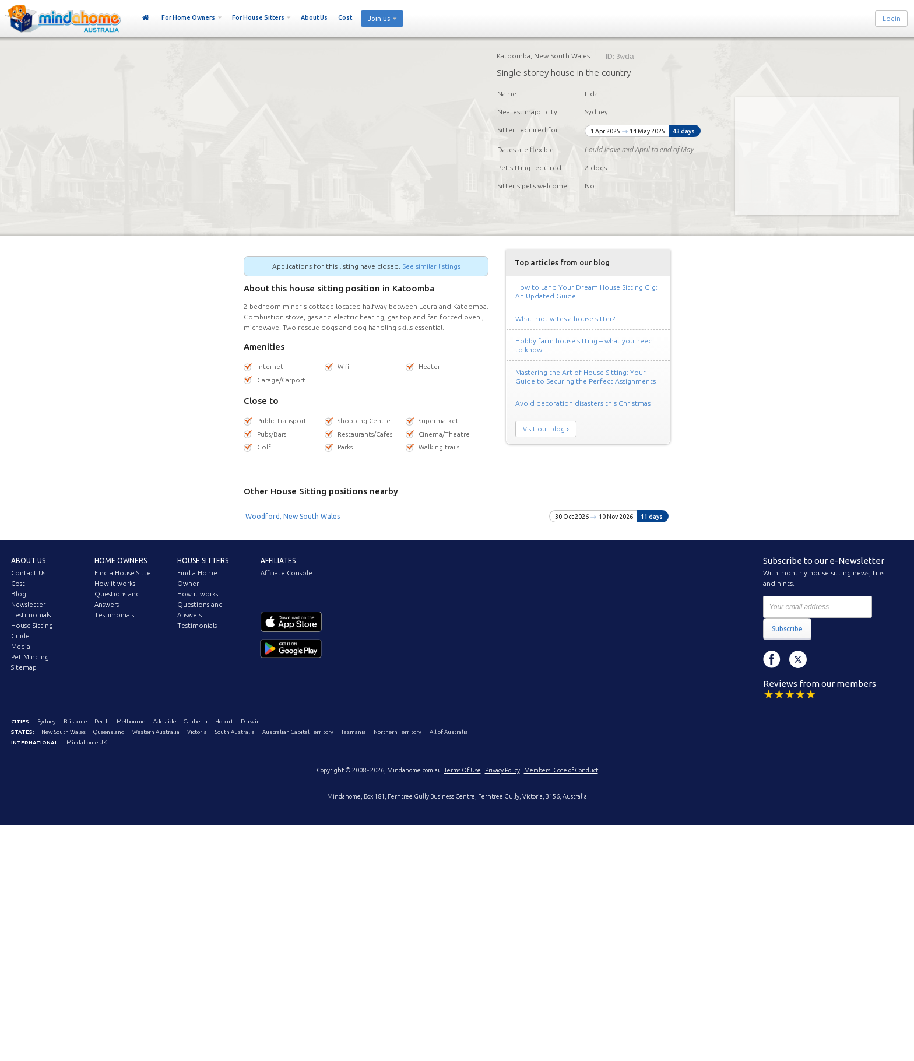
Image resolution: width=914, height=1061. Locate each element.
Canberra (196, 721)
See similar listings (431, 266)
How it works (114, 583)
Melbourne (131, 721)
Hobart (224, 721)
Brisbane (75, 721)
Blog (18, 594)
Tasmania (353, 732)
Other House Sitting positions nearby (321, 491)
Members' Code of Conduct (561, 770)
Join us (379, 18)
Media (20, 646)
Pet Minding (30, 657)
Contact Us (28, 573)
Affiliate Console (286, 573)
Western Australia (156, 732)
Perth (101, 721)
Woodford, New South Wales (292, 516)
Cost (345, 17)
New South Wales (63, 732)
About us (28, 560)
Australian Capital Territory (297, 732)
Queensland (109, 732)
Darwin (250, 721)
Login (892, 18)
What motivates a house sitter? (565, 318)
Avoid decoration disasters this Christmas (583, 403)
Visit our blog (544, 429)
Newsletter (28, 604)
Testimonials (31, 615)
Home (146, 18)
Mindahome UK (86, 742)
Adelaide (164, 721)
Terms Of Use (462, 770)
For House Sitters (258, 17)
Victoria (197, 732)
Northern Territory (397, 732)
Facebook (772, 659)
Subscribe (787, 629)
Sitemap (24, 667)
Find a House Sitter (123, 573)
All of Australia (449, 732)
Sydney (47, 721)
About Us (314, 17)
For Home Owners (188, 17)
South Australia (235, 732)
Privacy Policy (502, 770)
